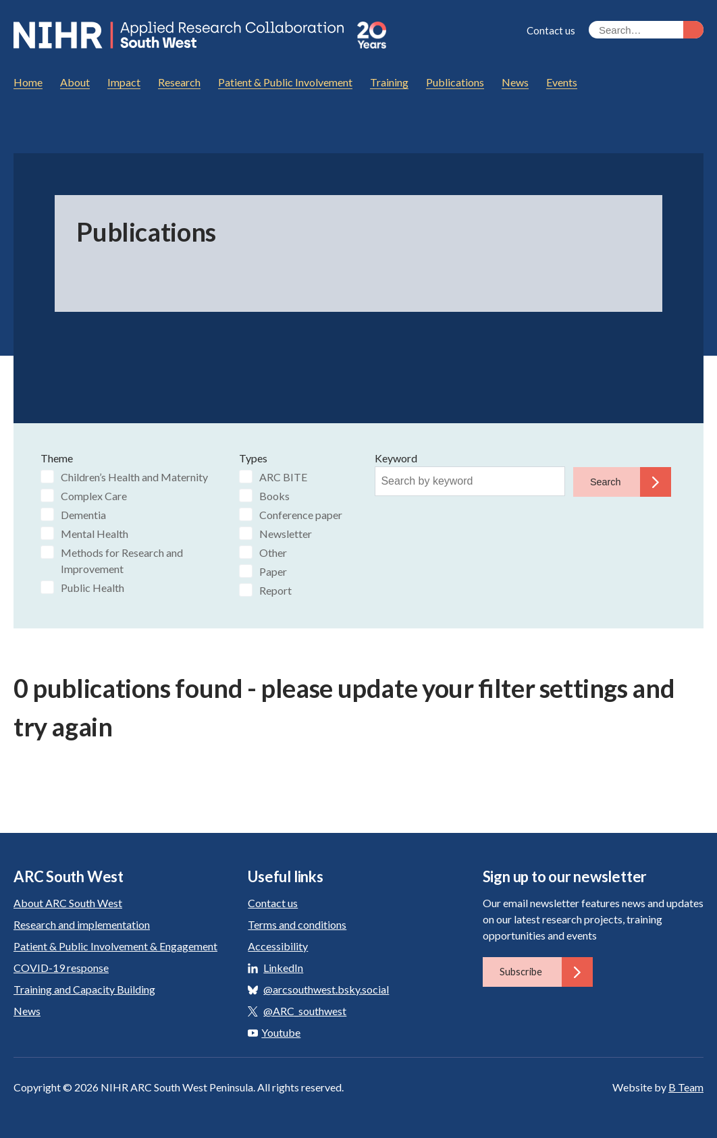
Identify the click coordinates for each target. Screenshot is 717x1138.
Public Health (92, 586)
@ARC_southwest (304, 1010)
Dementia (83, 514)
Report (275, 589)
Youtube (274, 1031)
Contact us (551, 30)
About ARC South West (68, 902)
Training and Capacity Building (84, 988)
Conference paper (300, 514)
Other (273, 551)
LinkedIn (283, 966)
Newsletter (285, 532)
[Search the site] (646, 29)
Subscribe (546, 971)
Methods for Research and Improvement (122, 559)
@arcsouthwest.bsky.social (326, 988)
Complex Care (94, 495)
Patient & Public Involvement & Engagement (115, 945)
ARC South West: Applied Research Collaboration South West (182, 35)
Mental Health (94, 532)
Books (274, 495)
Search (631, 481)
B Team (685, 1086)
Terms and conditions (297, 923)
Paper (273, 570)
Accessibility (278, 945)
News (27, 1010)
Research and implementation (82, 923)
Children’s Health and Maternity (134, 476)
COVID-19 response (61, 966)
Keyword (396, 457)
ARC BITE (283, 476)
